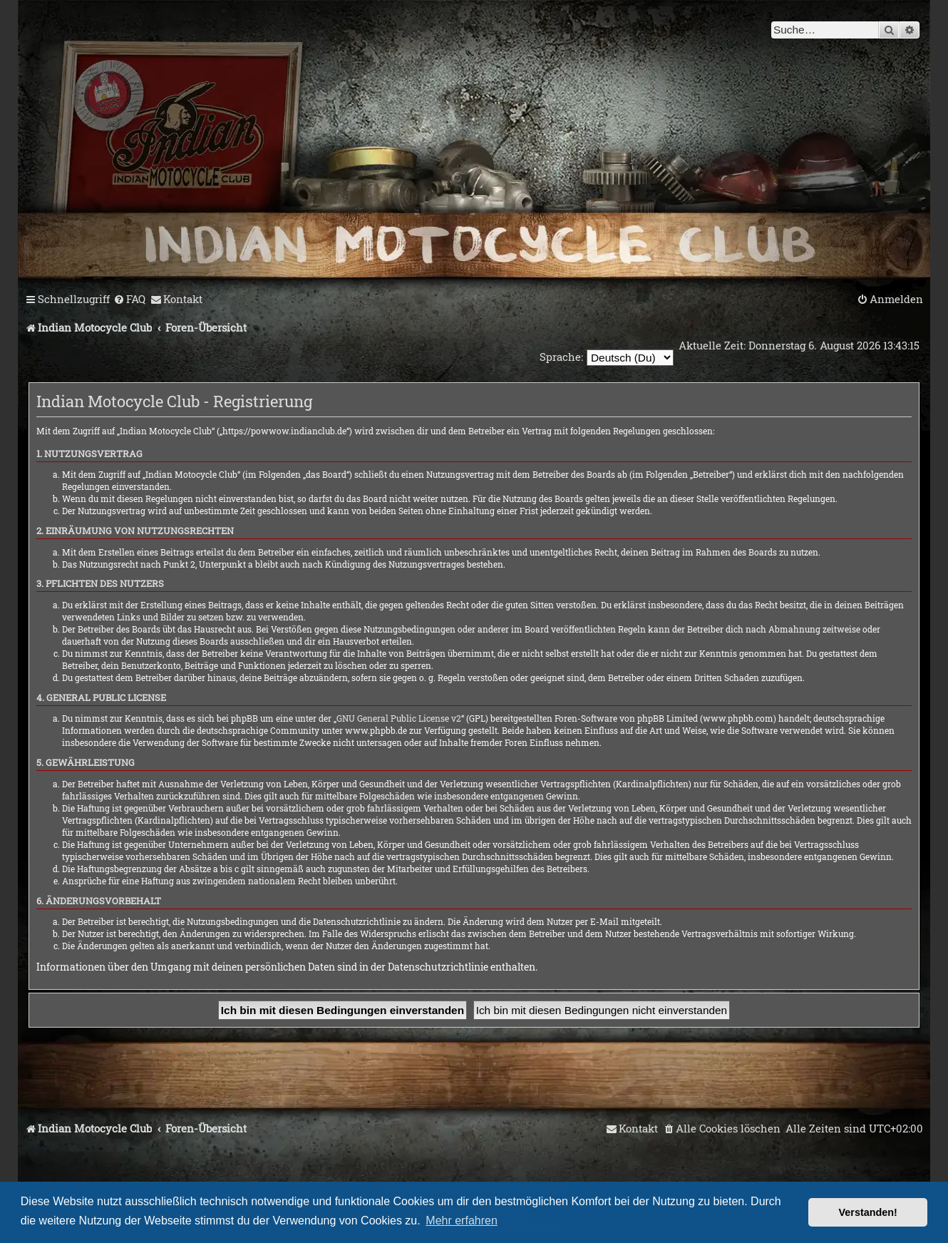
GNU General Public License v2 (398, 718)
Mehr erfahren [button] (462, 1220)
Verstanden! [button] (868, 1212)
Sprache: (561, 356)
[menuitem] (129, 299)
